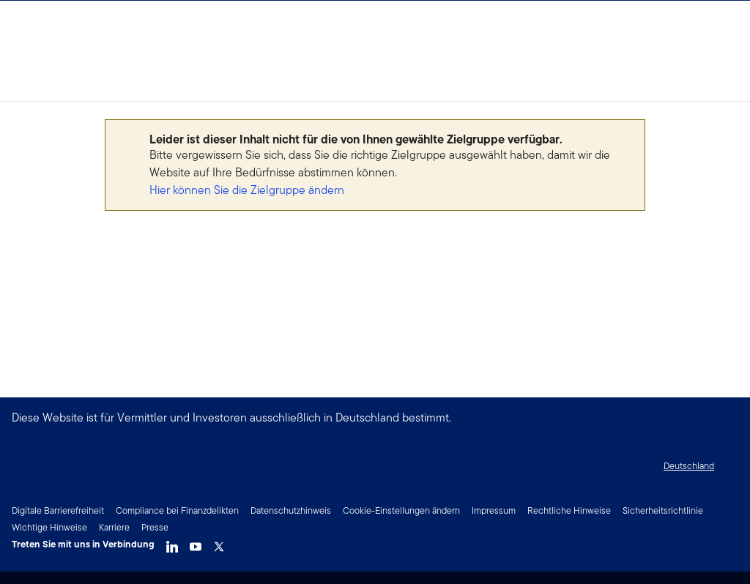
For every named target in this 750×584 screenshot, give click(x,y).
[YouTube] (195, 543)
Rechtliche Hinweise (569, 510)
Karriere (114, 527)
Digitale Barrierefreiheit (58, 510)
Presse (154, 527)
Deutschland (689, 466)
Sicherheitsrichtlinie (663, 510)
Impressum (494, 510)
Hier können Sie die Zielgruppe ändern (246, 189)
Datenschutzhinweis (290, 510)
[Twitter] (219, 543)
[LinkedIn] (172, 543)
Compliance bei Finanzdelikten (177, 510)
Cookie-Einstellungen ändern (401, 510)
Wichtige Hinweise (49, 527)
